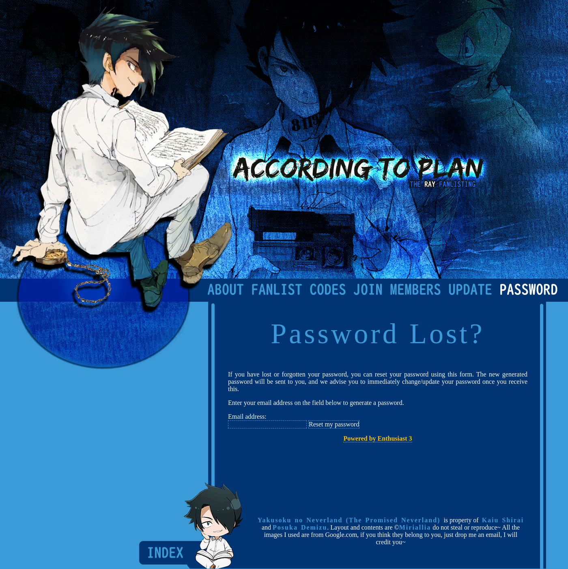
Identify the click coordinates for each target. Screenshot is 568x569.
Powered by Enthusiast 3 (377, 438)
